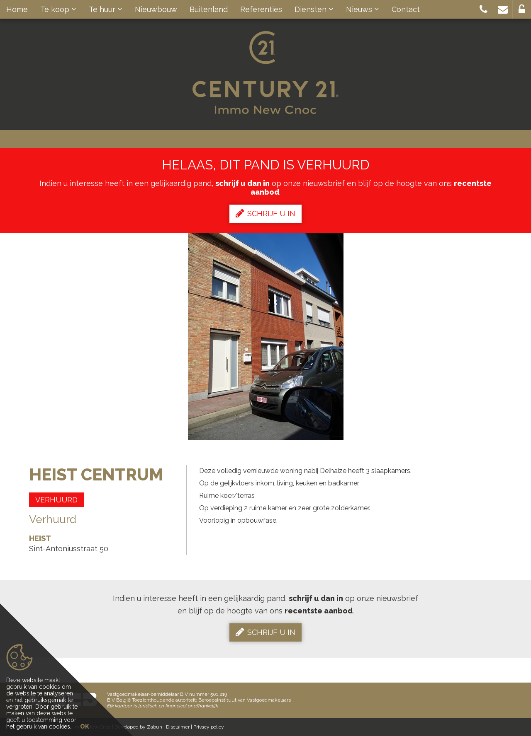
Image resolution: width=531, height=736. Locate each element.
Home (17, 9)
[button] (483, 9)
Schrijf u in (265, 213)
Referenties (261, 9)
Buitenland (209, 9)
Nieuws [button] (362, 9)
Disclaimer (178, 727)
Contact (406, 9)
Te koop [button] (58, 9)
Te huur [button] (105, 9)
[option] (265, 336)
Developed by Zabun (138, 727)
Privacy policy (208, 727)
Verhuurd (56, 499)
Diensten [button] (314, 9)
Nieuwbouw (156, 9)
